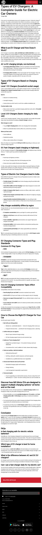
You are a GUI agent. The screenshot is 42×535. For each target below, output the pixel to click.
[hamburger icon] (40, 2)
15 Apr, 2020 (4, 16)
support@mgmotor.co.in (9, 500)
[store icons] (15, 524)
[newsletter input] (21, 493)
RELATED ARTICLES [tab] (9, 480)
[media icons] (11, 529)
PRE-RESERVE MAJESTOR (31, 2)
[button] (38, 493)
